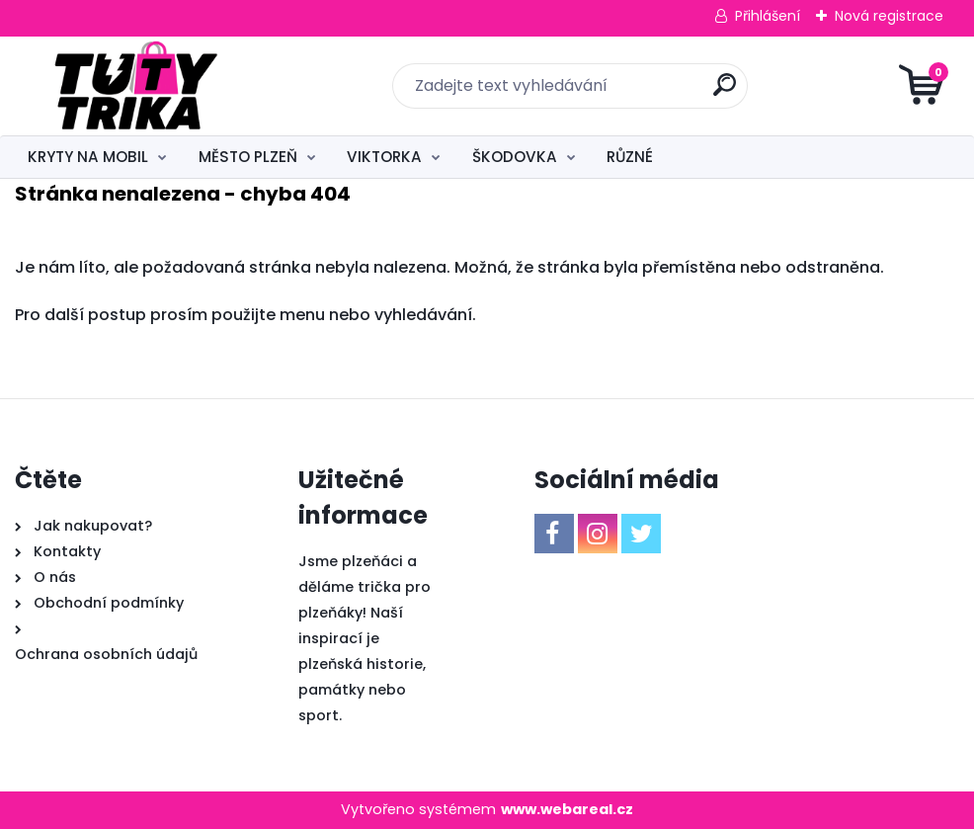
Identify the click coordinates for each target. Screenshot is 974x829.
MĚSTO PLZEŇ (248, 156)
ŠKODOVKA (514, 156)
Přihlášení (767, 16)
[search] (724, 92)
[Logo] (136, 86)
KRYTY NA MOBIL (88, 156)
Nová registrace (889, 16)
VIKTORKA (384, 156)
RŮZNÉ (630, 156)
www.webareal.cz (567, 809)
